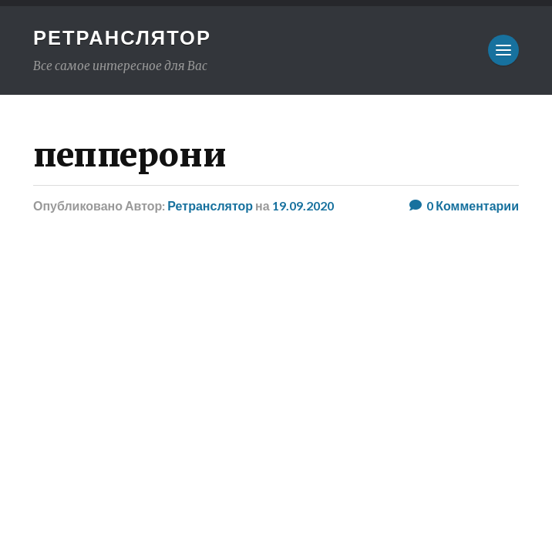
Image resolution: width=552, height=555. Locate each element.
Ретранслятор (122, 37)
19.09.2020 (303, 205)
